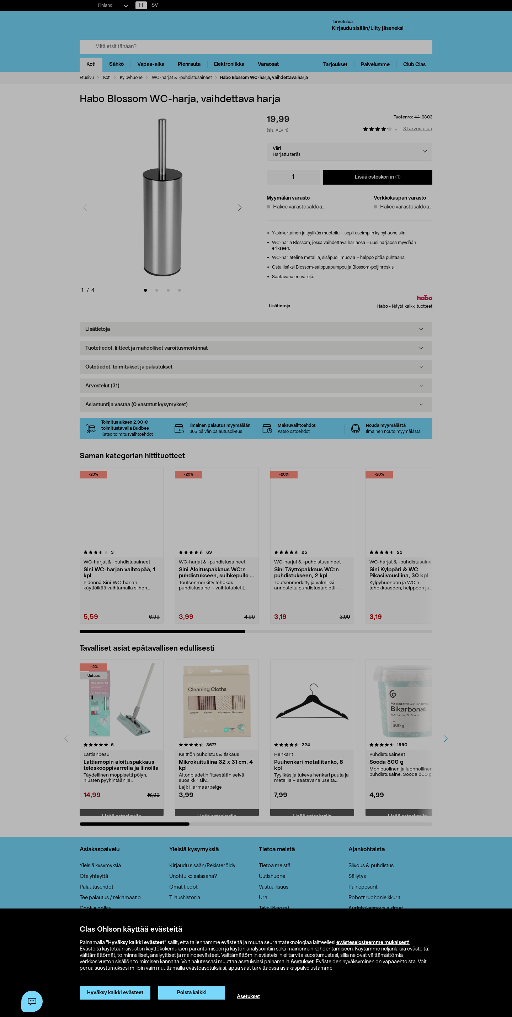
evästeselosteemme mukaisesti (373, 942)
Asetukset (302, 961)
